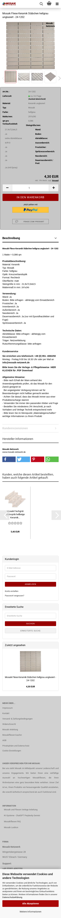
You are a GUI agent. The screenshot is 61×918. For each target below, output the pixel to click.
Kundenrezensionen (15, 428)
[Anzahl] (30, 187)
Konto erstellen (11, 591)
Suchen (30, 624)
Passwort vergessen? (14, 595)
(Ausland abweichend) (37, 99)
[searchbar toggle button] (41, 4)
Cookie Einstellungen (11, 750)
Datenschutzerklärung (12, 897)
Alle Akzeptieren (30, 903)
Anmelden (30, 584)
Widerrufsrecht (9, 724)
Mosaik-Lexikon (11, 827)
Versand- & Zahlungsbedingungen (17, 719)
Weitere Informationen (30, 911)
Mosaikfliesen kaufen (12, 735)
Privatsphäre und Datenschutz (15, 746)
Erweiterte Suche (30, 631)
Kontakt (5, 713)
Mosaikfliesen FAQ (12, 821)
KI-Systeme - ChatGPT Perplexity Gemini (22, 815)
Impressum (7, 708)
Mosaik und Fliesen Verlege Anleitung (20, 809)
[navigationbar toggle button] (57, 4)
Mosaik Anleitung (10, 729)
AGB (4, 740)
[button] (7, 187)
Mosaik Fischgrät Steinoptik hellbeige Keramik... (15, 514)
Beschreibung (11, 238)
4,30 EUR (30, 686)
